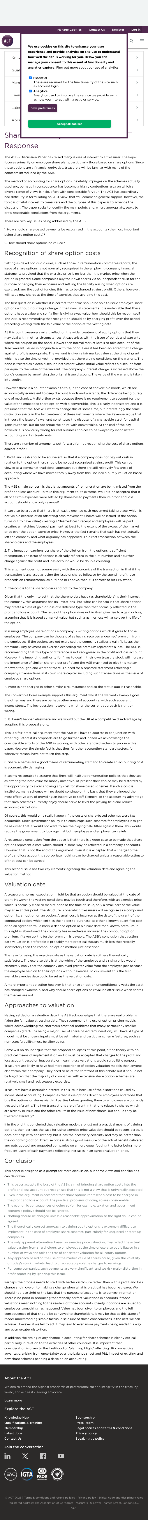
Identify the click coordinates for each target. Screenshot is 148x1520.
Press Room (84, 1423)
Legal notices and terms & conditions (104, 1428)
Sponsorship (85, 1417)
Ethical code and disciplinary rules (121, 1497)
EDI (57, 1474)
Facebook (43, 1456)
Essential (40, 78)
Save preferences (43, 108)
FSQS (42, 1474)
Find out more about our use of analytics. (87, 67)
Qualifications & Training (23, 1423)
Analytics (40, 91)
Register (118, 30)
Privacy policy (86, 1433)
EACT (10, 1474)
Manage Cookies (69, 30)
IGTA (27, 1474)
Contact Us (97, 30)
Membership (13, 1428)
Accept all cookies (69, 124)
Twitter (25, 1456)
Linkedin (7, 1456)
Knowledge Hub (16, 1417)
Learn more (13, 1400)
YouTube (61, 1456)
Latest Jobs (13, 1433)
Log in (136, 30)
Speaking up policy (90, 1438)
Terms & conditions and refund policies (49, 1497)
